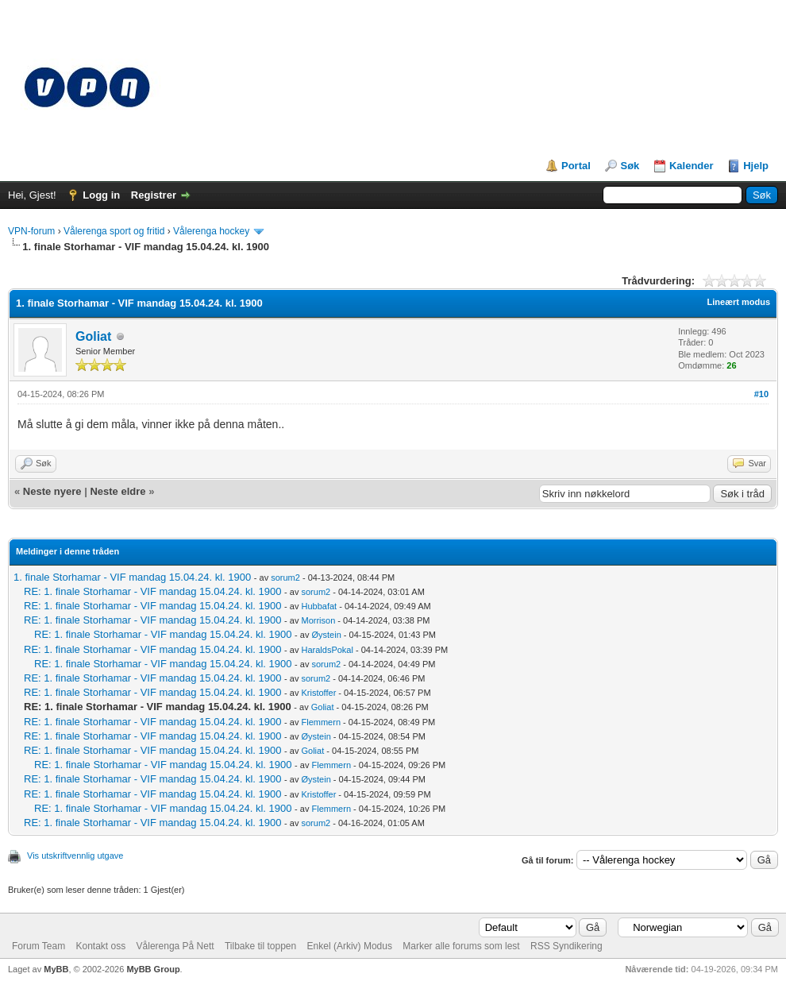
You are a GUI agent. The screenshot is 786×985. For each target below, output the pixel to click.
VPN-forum (31, 231)
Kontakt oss (100, 946)
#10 (761, 394)
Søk (629, 166)
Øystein (326, 634)
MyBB (56, 969)
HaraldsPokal (327, 650)
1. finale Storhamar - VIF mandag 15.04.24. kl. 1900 (132, 577)
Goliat (93, 336)
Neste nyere (52, 491)
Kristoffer (319, 692)
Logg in (101, 195)
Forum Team (38, 946)
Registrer (153, 195)
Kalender (691, 166)
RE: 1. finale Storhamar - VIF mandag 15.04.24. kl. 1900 (152, 591)
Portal (576, 166)
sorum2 (285, 577)
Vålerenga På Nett (175, 946)
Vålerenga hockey (211, 231)
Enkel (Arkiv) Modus (349, 946)
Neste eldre (117, 491)
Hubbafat (319, 606)
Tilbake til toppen (260, 946)
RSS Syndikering (566, 946)
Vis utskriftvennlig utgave (75, 855)
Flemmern (321, 722)
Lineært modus (738, 302)
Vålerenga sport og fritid (114, 231)
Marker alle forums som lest (461, 946)
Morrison (319, 620)
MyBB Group (152, 969)
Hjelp (756, 166)
